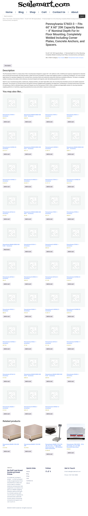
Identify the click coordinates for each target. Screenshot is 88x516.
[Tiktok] (48, 471)
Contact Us (59, 12)
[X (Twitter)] (50, 471)
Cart (44, 12)
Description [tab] (8, 65)
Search (82, 16)
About (74, 12)
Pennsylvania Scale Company (75, 57)
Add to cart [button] (7, 121)
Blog (21, 12)
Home (9, 12)
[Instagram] (46, 471)
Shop (32, 12)
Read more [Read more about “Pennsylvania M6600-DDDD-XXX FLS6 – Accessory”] (7, 249)
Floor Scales (9, 18)
